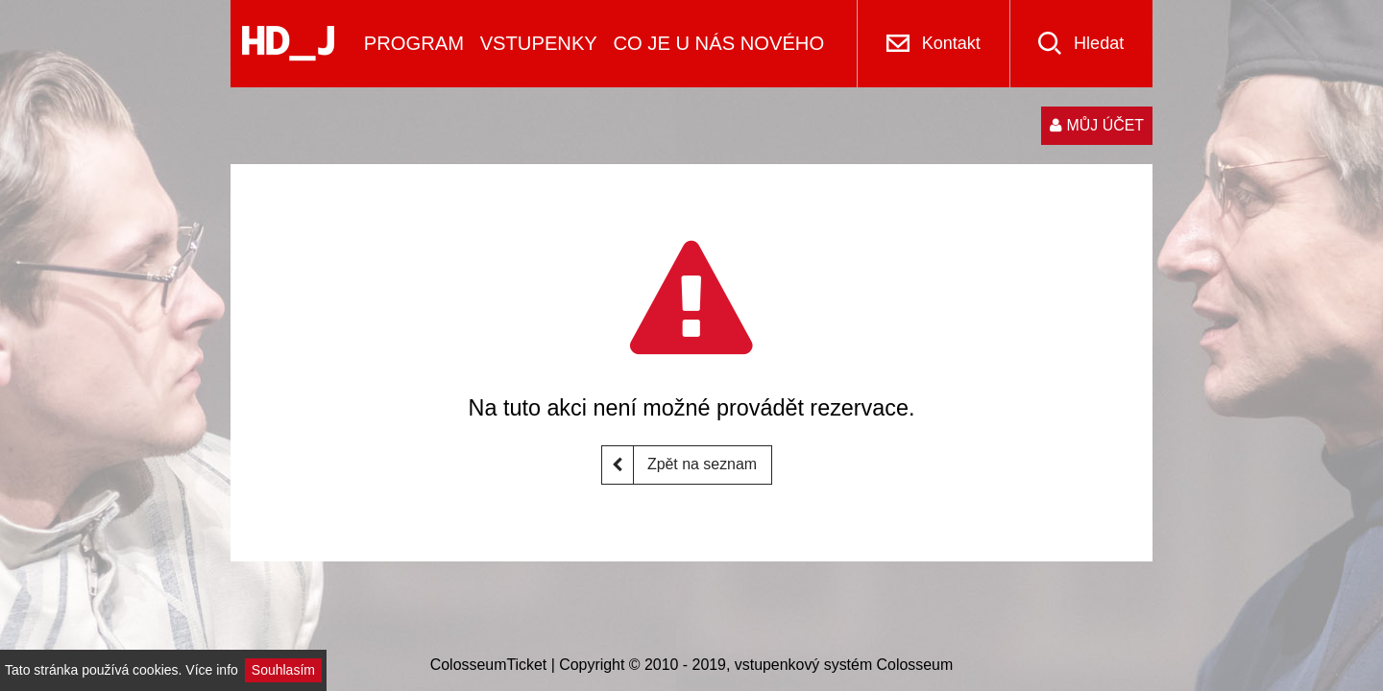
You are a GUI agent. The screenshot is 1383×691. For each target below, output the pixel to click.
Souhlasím (283, 670)
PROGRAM (414, 43)
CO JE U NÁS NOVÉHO (718, 43)
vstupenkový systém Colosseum (844, 664)
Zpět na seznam (679, 465)
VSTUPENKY (538, 43)
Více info (211, 670)
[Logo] (288, 43)
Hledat (1099, 43)
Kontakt (951, 43)
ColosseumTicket (488, 664)
